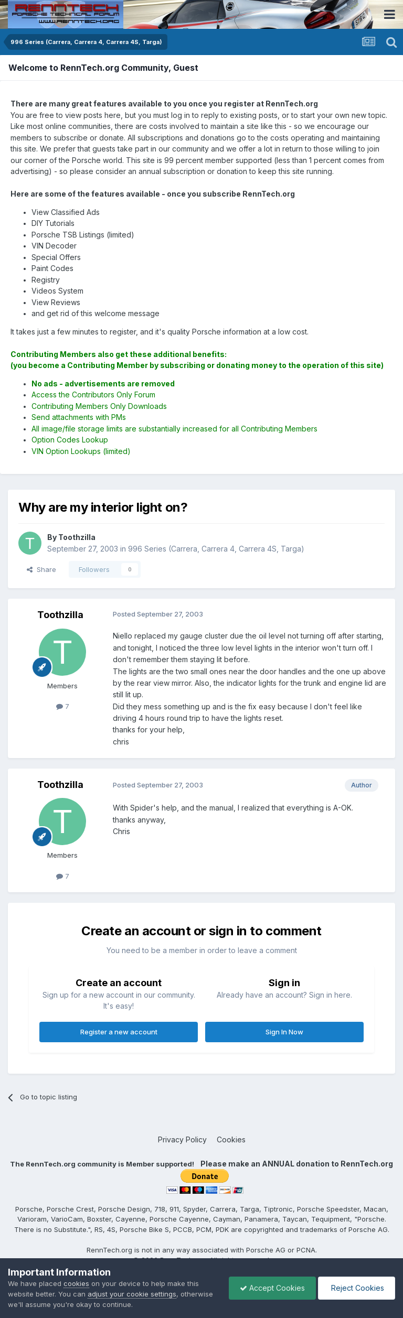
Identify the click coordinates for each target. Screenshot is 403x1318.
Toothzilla (60, 614)
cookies (76, 1283)
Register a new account (118, 1032)
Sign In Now (284, 1032)
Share (41, 569)
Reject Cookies (356, 1287)
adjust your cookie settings (132, 1294)
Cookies (231, 1139)
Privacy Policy (182, 1139)
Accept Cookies (272, 1287)
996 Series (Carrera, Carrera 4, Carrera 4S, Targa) (216, 548)
